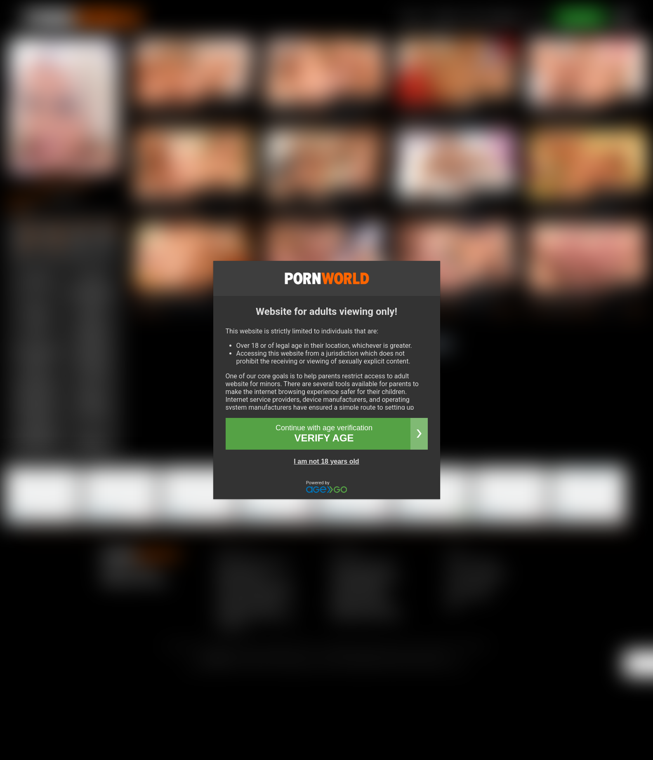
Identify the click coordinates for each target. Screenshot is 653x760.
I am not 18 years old (326, 461)
